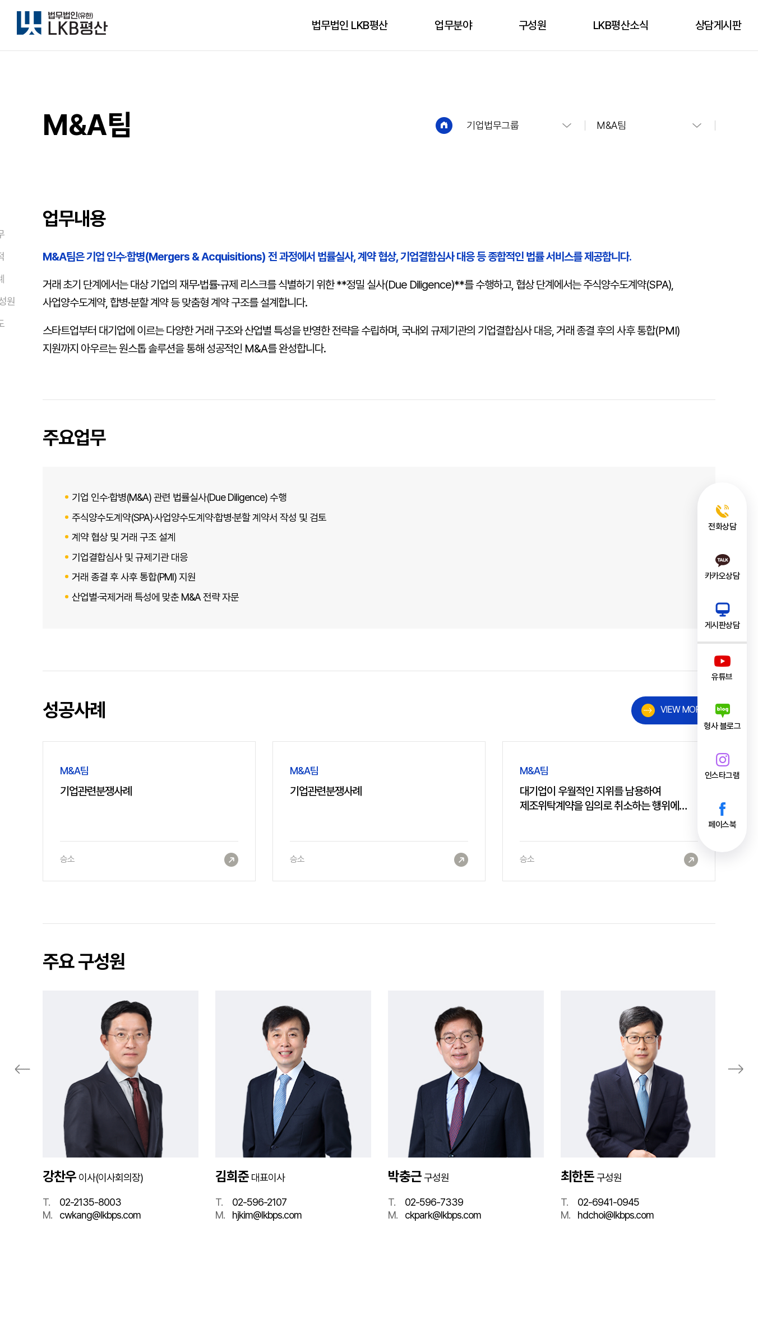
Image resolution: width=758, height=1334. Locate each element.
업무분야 (453, 25)
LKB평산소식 (621, 25)
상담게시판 (718, 25)
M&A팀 (611, 125)
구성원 (533, 25)
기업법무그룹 (492, 125)
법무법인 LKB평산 (350, 25)
